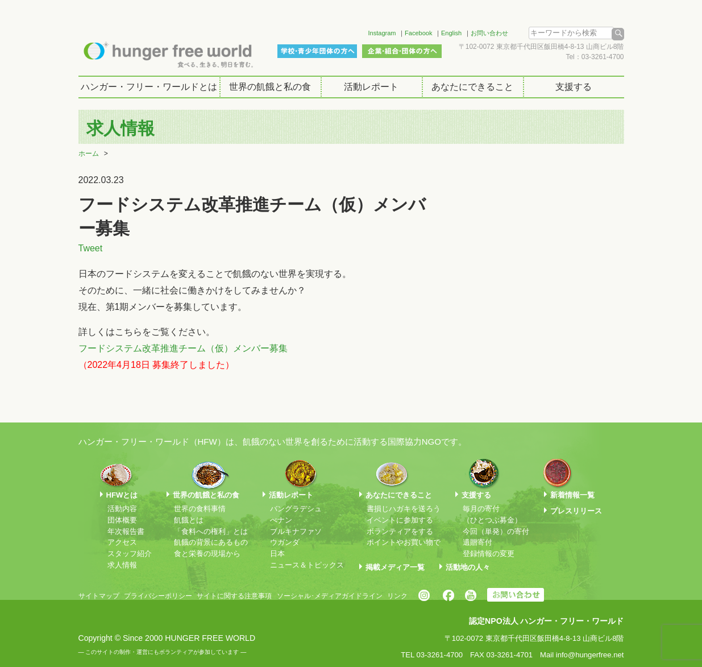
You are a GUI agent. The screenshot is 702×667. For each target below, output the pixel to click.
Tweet (90, 248)
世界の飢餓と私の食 (270, 87)
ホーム (88, 154)
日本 (277, 553)
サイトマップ (98, 596)
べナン (281, 520)
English (451, 33)
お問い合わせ (489, 33)
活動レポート (371, 87)
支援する (573, 87)
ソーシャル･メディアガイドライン (330, 596)
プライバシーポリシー (158, 596)
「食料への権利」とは (211, 531)
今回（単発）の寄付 (496, 531)
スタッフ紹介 (129, 553)
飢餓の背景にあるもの (211, 542)
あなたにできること (472, 87)
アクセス (122, 542)
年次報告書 (125, 531)
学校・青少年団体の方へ (317, 51)
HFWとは (122, 495)
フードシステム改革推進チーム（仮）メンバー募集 (183, 348)
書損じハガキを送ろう (404, 508)
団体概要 (122, 520)
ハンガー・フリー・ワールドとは (149, 87)
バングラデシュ (296, 508)
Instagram (382, 33)
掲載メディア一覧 (395, 567)
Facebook (418, 33)
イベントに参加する (400, 520)
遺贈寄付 (477, 542)
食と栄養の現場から (207, 553)
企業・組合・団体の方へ (402, 51)
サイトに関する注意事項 (234, 596)
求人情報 (122, 565)
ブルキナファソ (296, 531)
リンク (397, 596)
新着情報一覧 (572, 495)
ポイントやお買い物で (404, 542)
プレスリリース (576, 511)
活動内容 (122, 508)
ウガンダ (285, 542)
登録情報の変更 (488, 553)
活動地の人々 (468, 567)
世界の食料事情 (200, 508)
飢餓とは (188, 520)
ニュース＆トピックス (307, 565)
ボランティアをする (400, 531)
